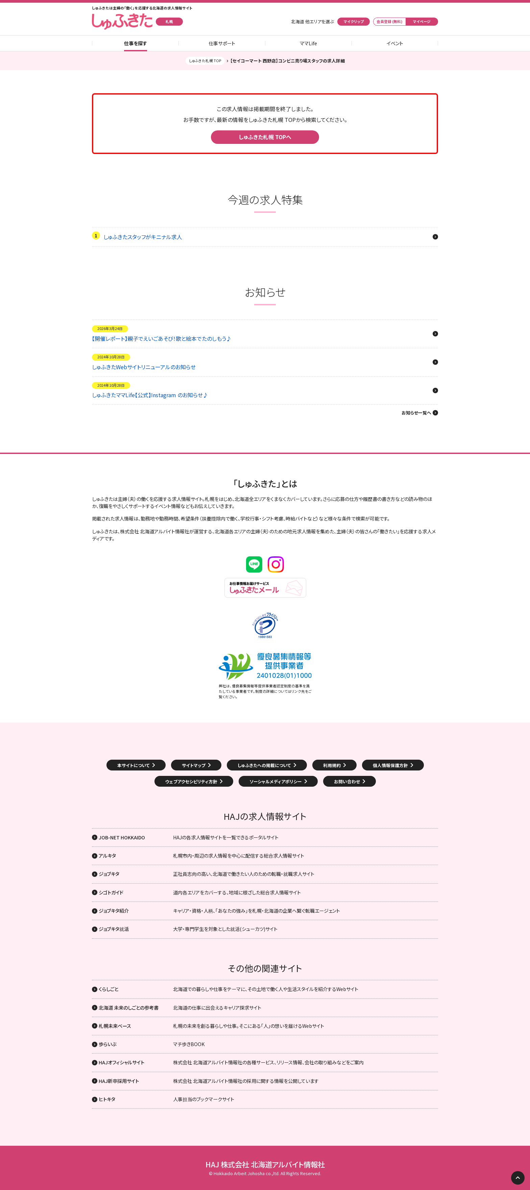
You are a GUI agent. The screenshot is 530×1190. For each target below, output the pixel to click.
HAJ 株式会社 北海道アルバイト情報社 (265, 1164)
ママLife (308, 43)
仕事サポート (222, 43)
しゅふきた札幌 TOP (205, 60)
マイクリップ (354, 21)
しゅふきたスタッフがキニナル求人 (142, 237)
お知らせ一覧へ (416, 412)
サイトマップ (194, 765)
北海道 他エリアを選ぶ (312, 21)
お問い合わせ (347, 781)
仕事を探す (135, 43)
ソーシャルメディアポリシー (275, 781)
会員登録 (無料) (390, 21)
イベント (395, 43)
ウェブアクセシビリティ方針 (191, 781)
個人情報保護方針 (390, 765)
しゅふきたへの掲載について (264, 765)
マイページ (422, 21)
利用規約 (332, 765)
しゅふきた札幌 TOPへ (265, 137)
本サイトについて (133, 765)
